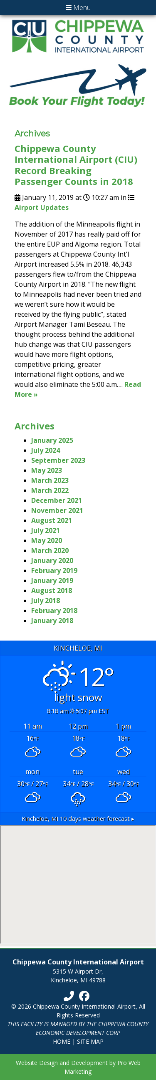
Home (61, 1041)
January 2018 (52, 620)
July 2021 (45, 530)
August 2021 (51, 520)
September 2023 (58, 460)
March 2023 (50, 480)
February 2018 (54, 610)
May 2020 (46, 540)
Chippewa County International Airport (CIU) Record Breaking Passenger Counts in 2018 (76, 164)
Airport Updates (42, 207)
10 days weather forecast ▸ (78, 819)
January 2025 (52, 440)
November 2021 (57, 510)
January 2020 (52, 560)
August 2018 (51, 590)
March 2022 (50, 490)
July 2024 (45, 450)
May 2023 (46, 470)
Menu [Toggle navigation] (78, 7)
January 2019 (52, 580)
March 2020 (50, 550)
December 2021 (56, 500)
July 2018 (45, 600)
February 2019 (54, 570)
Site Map (90, 1041)
